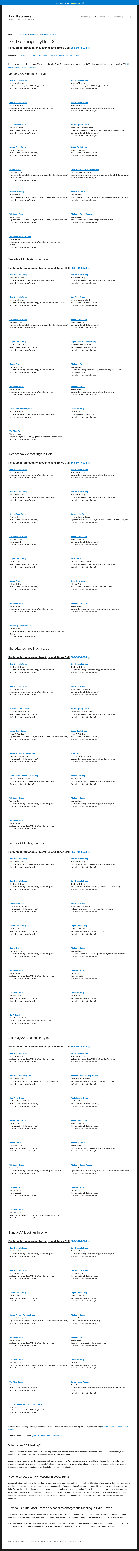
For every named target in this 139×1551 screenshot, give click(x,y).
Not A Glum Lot (15, 1015)
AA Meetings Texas (48, 34)
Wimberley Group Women (81, 214)
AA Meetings (85, 17)
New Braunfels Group (18, 80)
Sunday (78, 55)
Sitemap (44, 1541)
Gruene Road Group (17, 514)
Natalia (105, 1427)
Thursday (53, 55)
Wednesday (43, 55)
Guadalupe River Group (19, 709)
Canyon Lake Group (79, 514)
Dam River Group (78, 297)
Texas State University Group (21, 409)
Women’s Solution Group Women (84, 1076)
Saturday (69, 55)
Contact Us (80, 1541)
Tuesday (33, 55)
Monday (24, 55)
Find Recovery (19, 16)
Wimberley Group (78, 192)
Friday (61, 55)
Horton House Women (80, 1382)
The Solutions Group (18, 125)
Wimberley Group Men (80, 603)
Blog (129, 17)
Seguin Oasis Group (17, 147)
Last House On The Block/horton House (25, 1404)
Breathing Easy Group (80, 125)
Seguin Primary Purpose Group (83, 342)
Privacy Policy (24, 1541)
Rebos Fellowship (16, 192)
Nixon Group (76, 559)
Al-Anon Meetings (116, 17)
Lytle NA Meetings (38, 1436)
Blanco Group (15, 169)
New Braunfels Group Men (20, 1076)
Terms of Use (34, 1541)
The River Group (77, 409)
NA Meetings (99, 17)
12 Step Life (70, 1541)
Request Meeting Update (56, 1541)
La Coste (112, 1427)
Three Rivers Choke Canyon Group (85, 169)
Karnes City (14, 364)
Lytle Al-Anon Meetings (55, 1436)
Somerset (120, 1427)
